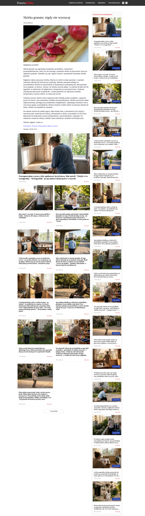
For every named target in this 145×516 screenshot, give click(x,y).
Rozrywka (90, 3)
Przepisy (102, 3)
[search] (126, 3)
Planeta (25, 2)
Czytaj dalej (54, 411)
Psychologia (114, 3)
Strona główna (76, 3)
